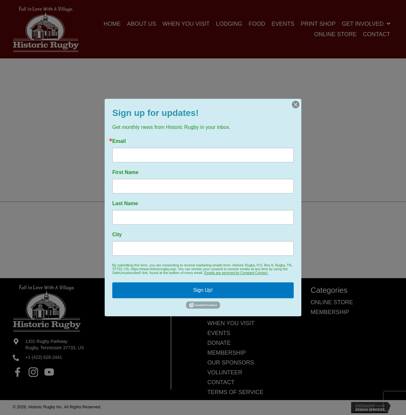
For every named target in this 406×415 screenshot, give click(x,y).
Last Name (125, 203)
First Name (125, 172)
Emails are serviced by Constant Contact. (236, 273)
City (117, 234)
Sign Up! (203, 290)
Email (119, 141)
